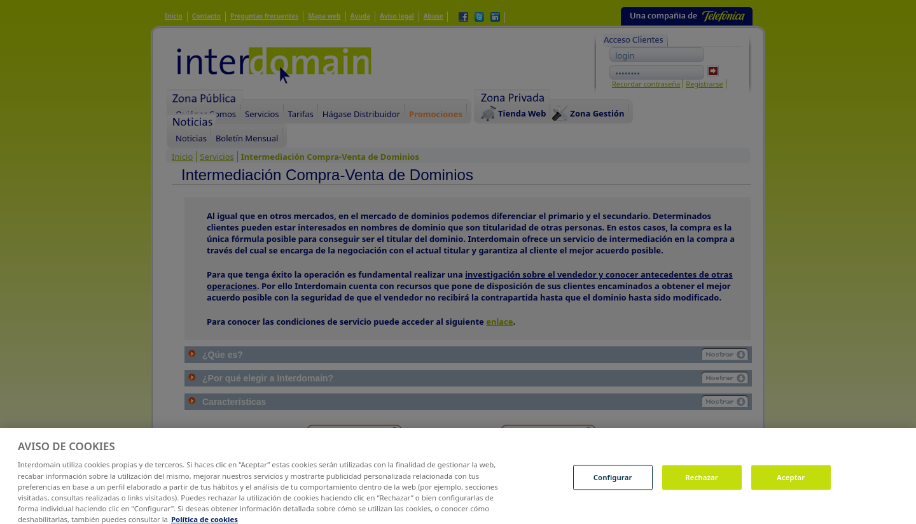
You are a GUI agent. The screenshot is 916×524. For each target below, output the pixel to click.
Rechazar (701, 481)
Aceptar (791, 481)
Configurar (612, 481)
